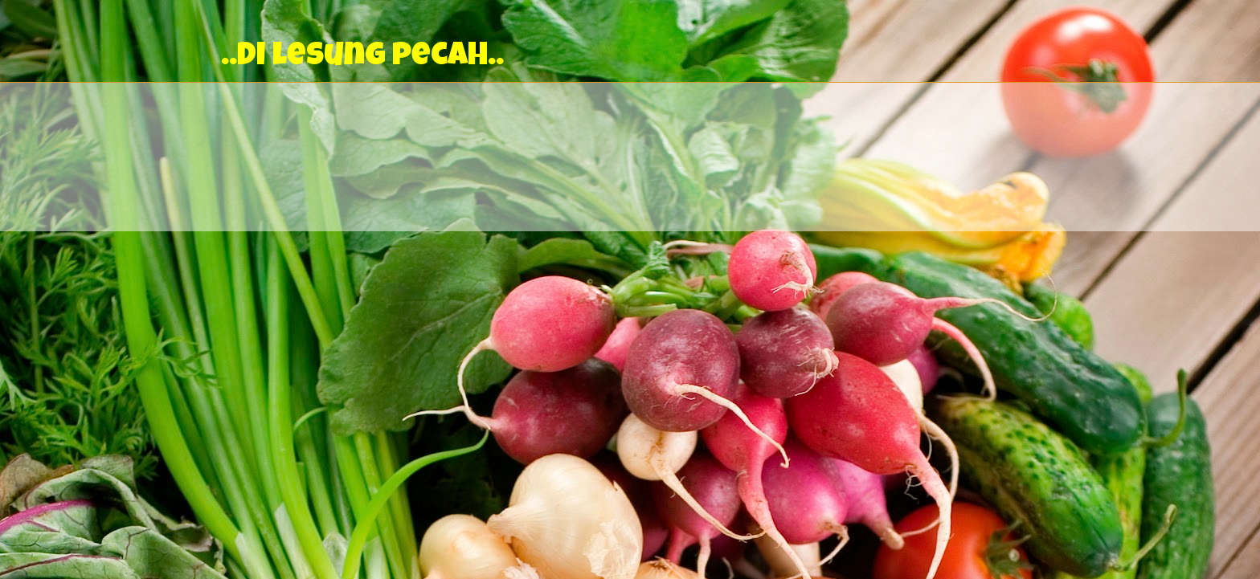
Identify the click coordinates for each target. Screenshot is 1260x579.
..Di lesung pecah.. (362, 58)
